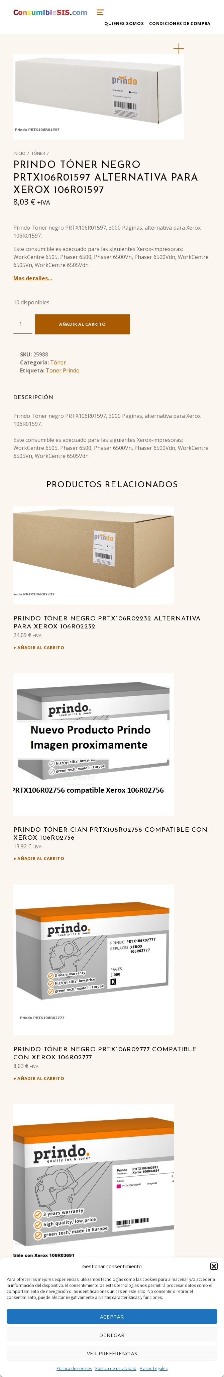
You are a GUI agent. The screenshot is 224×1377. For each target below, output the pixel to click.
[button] (214, 1266)
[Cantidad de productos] (22, 324)
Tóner (38, 153)
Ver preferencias (112, 1353)
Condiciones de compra (179, 23)
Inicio (19, 153)
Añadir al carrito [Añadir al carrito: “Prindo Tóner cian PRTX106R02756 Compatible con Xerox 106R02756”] (40, 858)
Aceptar (112, 1316)
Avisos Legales (153, 1368)
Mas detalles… (32, 278)
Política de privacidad (115, 1368)
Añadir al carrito (82, 324)
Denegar (111, 1335)
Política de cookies (74, 1368)
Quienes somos (124, 23)
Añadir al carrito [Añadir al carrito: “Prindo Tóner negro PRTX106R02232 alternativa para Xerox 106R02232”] (40, 647)
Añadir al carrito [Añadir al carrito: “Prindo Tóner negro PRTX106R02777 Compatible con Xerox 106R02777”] (40, 1078)
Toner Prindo (63, 370)
